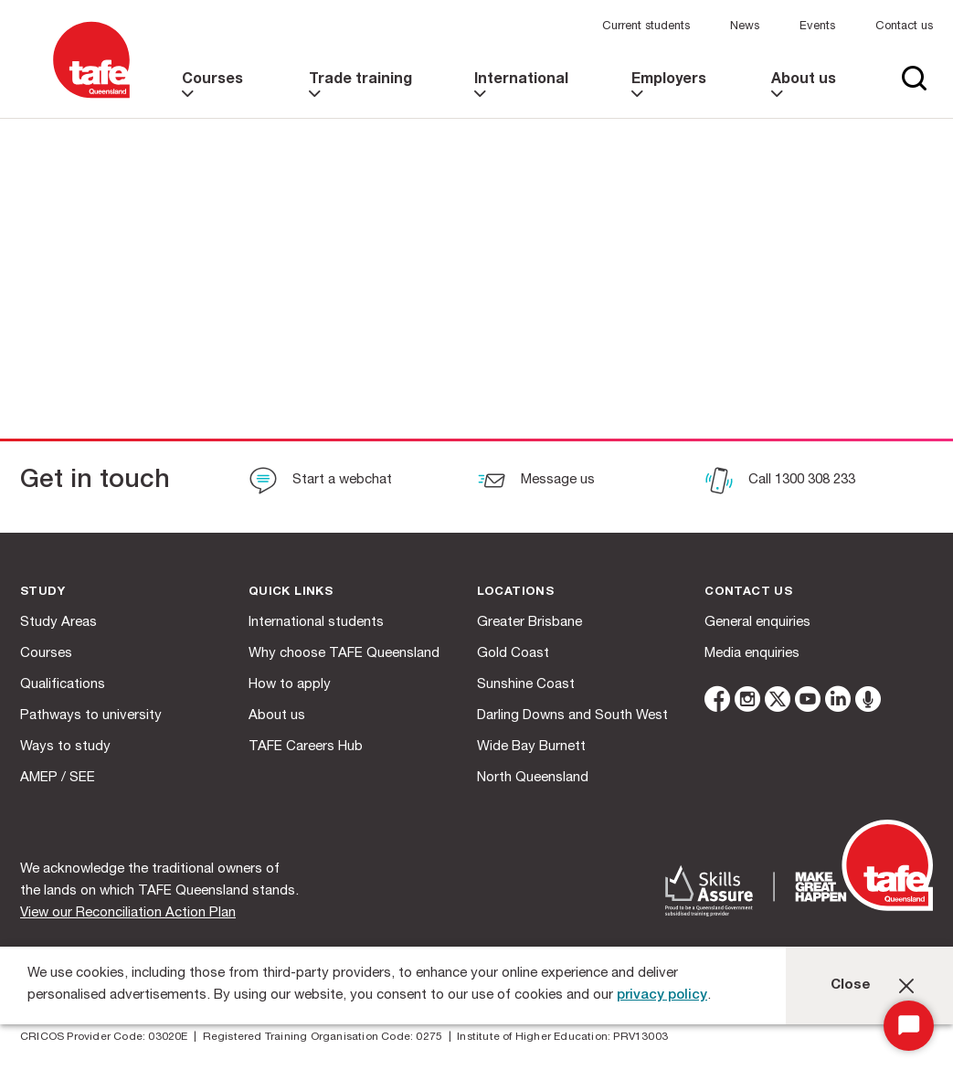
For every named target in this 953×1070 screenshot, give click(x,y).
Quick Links (291, 593)
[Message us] (536, 482)
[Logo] (91, 99)
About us (277, 716)
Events (817, 27)
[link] (219, 95)
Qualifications (62, 685)
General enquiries (757, 623)
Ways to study (65, 747)
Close (851, 985)
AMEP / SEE (57, 778)
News (744, 27)
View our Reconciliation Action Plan (128, 913)
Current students (646, 27)
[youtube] (808, 702)
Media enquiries (751, 654)
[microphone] (868, 702)
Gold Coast (513, 654)
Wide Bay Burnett (531, 747)
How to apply (290, 685)
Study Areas (58, 623)
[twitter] (777, 702)
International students (316, 623)
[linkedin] (838, 702)
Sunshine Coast (526, 685)
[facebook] (717, 702)
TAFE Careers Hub (306, 747)
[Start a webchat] (320, 482)
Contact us (904, 27)
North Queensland (532, 778)
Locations (516, 593)
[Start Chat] (909, 1026)
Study (42, 593)
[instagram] (747, 702)
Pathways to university (91, 716)
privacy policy (662, 995)
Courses (46, 654)
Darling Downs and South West (572, 716)
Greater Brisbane (529, 623)
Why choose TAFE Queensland (344, 654)
